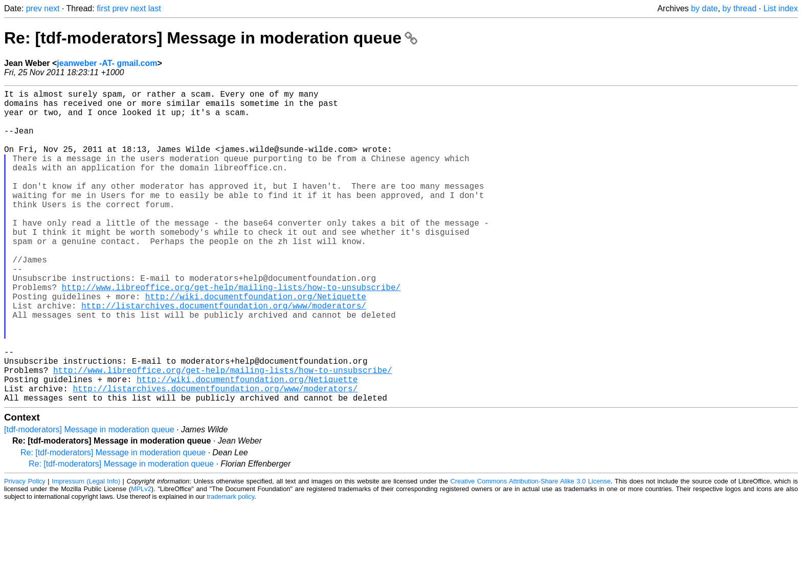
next (51, 8)
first (103, 8)
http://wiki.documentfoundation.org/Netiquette (255, 343)
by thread (739, 8)
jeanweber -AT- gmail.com (107, 63)
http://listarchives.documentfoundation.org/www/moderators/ (223, 354)
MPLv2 (141, 558)
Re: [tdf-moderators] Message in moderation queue (210, 38)
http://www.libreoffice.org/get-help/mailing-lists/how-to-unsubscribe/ (231, 332)
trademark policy (230, 566)
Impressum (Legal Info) (86, 551)
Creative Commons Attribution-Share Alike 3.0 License (531, 551)
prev (34, 8)
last (154, 8)
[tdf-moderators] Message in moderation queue (89, 499)
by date (704, 8)
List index (780, 8)
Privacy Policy (25, 551)
